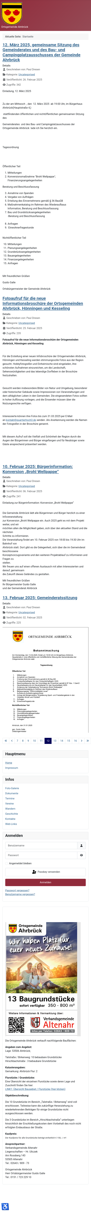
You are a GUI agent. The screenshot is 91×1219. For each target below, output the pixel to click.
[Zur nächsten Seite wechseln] (81, 741)
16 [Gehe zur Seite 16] (75, 740)
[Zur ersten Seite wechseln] (6, 741)
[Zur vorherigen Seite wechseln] (12, 741)
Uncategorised (26, 74)
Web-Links (11, 824)
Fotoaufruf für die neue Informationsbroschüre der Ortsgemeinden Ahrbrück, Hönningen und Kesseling (43, 303)
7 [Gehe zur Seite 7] (17, 740)
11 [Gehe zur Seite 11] (41, 740)
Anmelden (45, 882)
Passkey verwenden (46, 872)
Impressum (11, 767)
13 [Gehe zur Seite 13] (54, 740)
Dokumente (11, 793)
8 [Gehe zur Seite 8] (23, 740)
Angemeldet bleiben (20, 863)
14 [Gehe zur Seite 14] (61, 740)
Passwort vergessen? (17, 890)
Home (8, 762)
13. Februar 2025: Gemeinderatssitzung (40, 597)
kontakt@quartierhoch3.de (21, 420)
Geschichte (11, 813)
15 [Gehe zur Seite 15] (68, 740)
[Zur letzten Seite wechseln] (87, 741)
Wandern (10, 808)
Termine (9, 798)
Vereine (9, 803)
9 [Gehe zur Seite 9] (28, 740)
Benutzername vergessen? (20, 894)
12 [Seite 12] (48, 740)
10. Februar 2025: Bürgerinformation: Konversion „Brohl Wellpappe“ (38, 469)
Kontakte (10, 818)
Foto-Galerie (12, 788)
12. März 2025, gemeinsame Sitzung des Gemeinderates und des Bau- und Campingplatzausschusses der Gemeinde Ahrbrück (41, 52)
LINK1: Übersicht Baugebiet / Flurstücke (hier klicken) (35, 1089)
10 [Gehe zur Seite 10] (34, 740)
